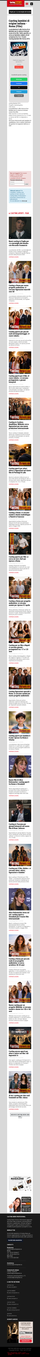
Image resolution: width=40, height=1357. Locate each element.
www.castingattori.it (13, 1298)
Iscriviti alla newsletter (15, 1240)
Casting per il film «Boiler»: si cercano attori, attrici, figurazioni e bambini (20, 870)
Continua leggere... (14, 257)
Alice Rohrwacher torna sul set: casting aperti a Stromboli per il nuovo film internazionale (19, 916)
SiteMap (27, 1353)
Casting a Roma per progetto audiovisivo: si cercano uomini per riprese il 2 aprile (19, 603)
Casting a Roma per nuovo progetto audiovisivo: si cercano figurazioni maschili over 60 (19, 288)
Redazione (10, 1247)
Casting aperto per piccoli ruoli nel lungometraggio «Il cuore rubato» (19, 334)
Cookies (24, 1352)
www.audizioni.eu (13, 1315)
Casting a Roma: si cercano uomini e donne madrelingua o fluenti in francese (19, 515)
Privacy (19, 1352)
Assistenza (10, 1263)
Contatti (23, 1353)
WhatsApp (19, 79)
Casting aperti (11, 1353)
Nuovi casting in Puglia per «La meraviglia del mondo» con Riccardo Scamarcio (19, 243)
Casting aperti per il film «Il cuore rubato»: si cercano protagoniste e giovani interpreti (19, 379)
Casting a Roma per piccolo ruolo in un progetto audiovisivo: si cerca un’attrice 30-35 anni (19, 962)
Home (8, 1352)
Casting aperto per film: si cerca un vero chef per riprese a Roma (18, 559)
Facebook (19, 83)
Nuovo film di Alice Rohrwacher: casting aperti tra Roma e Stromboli (19, 782)
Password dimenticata (16, 180)
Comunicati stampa (13, 1270)
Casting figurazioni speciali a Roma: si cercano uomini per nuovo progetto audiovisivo (20, 693)
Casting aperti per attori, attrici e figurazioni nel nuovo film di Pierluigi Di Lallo (20, 470)
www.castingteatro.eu (13, 1304)
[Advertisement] (20, 147)
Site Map (10, 1354)
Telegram (18, 91)
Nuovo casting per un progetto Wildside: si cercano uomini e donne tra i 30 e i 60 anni (20, 1008)
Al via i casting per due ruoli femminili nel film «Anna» (19, 1096)
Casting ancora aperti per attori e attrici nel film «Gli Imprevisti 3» (18, 1053)
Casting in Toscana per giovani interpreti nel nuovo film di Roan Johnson (19, 826)
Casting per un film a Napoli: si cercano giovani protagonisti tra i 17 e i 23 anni (19, 648)
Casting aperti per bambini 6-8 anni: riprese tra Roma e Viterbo (20, 738)
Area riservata (13, 1352)
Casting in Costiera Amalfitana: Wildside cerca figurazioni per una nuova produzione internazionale (19, 425)
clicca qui (24, 201)
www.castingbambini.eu (14, 1292)
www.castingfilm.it (13, 1287)
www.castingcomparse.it (14, 1310)
